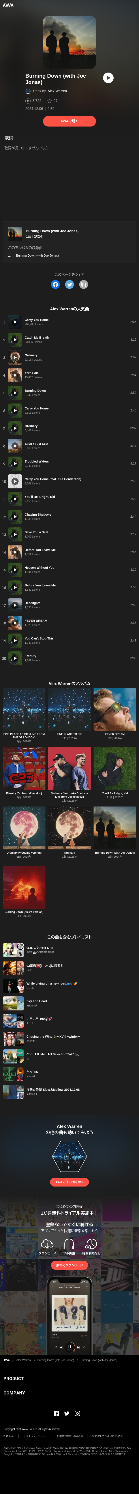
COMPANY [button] (14, 1393)
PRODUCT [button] (14, 1378)
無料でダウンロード (69, 1265)
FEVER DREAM (114, 734)
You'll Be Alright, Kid (115, 793)
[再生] (108, 78)
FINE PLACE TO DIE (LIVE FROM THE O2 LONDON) (24, 736)
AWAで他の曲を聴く (69, 1182)
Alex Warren (57, 91)
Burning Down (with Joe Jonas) (52, 231)
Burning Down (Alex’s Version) (24, 912)
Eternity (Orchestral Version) (24, 793)
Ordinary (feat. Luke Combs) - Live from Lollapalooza (69, 795)
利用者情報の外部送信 (70, 1436)
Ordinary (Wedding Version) (24, 852)
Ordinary (69, 852)
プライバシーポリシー (35, 1436)
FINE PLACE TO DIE (69, 734)
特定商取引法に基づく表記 (108, 1436)
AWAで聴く (69, 121)
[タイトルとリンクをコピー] (83, 284)
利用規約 (9, 1436)
